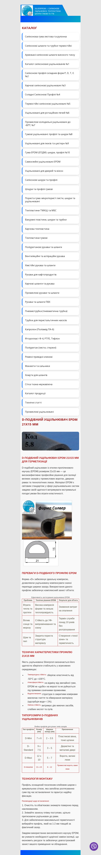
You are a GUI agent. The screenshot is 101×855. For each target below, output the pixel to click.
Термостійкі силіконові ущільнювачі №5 (47, 103)
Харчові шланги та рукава (39, 283)
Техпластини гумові (36, 237)
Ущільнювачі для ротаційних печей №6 (47, 112)
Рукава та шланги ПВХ (37, 301)
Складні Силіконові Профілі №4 (42, 94)
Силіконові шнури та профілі (41, 179)
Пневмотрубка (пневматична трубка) (46, 311)
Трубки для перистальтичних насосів (46, 320)
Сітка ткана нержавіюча (38, 384)
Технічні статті (33, 402)
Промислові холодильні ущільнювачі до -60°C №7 (48, 123)
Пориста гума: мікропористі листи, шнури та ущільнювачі (50, 200)
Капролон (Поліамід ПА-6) (39, 329)
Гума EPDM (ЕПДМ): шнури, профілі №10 (47, 152)
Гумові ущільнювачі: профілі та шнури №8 (48, 134)
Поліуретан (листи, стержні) (40, 347)
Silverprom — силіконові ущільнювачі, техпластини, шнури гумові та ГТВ (48, 11)
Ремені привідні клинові (39, 356)
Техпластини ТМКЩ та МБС (41, 210)
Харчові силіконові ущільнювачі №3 (45, 85)
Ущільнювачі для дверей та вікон (44, 170)
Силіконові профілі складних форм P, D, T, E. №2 (49, 74)
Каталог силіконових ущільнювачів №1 (47, 64)
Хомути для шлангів (36, 375)
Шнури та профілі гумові (39, 189)
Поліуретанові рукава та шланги (43, 247)
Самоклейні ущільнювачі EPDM (43, 161)
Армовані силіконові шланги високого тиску (50, 54)
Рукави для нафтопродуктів (41, 274)
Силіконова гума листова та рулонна (46, 36)
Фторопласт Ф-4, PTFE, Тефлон (42, 338)
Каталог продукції (35, 393)
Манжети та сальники (37, 366)
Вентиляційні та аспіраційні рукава (45, 256)
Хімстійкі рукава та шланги (40, 265)
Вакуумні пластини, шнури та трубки (46, 219)
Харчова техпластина (37, 228)
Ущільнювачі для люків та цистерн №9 (47, 143)
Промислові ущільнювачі (39, 411)
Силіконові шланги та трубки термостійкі (48, 45)
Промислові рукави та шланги (42, 292)
